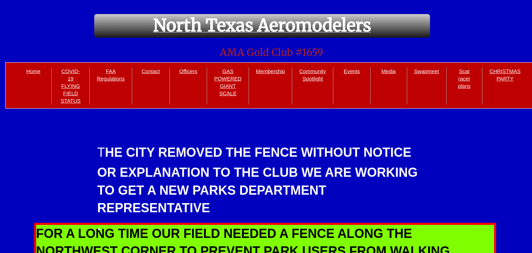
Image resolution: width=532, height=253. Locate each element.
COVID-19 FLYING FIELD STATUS (70, 86)
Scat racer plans (464, 78)
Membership (270, 71)
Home (33, 71)
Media (389, 71)
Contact (151, 71)
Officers (188, 71)
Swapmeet (426, 71)
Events (352, 71)
